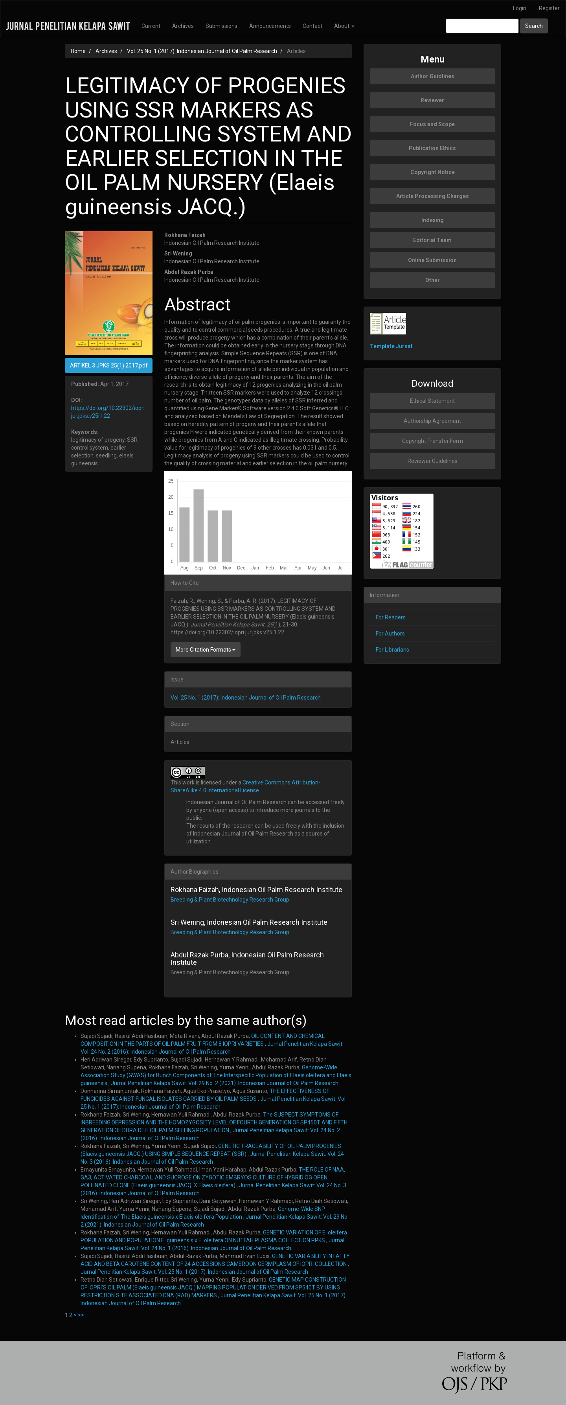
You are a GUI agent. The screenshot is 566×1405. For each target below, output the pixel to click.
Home (78, 51)
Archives (183, 26)
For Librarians (392, 649)
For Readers (391, 617)
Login (519, 8)
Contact (312, 26)
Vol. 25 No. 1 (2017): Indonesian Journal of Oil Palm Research (202, 51)
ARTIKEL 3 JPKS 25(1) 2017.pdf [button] (109, 365)
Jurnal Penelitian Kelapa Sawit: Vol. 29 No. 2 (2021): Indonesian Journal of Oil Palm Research (224, 1083)
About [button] (344, 26)
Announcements (270, 26)
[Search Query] (482, 25)
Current (151, 26)
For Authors (390, 633)
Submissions (221, 26)
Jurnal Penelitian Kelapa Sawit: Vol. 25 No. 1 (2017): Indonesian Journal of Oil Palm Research (194, 1272)
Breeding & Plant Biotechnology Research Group (230, 899)
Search (534, 26)
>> (81, 1315)
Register (549, 8)
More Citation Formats (205, 649)
